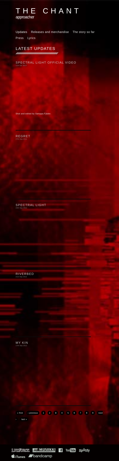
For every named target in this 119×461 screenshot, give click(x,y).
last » (24, 419)
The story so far (84, 32)
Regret (23, 136)
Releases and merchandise (50, 32)
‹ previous (33, 413)
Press (20, 38)
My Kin (22, 342)
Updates (21, 32)
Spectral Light (31, 205)
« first (20, 413)
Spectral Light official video (46, 62)
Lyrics (31, 38)
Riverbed (25, 274)
